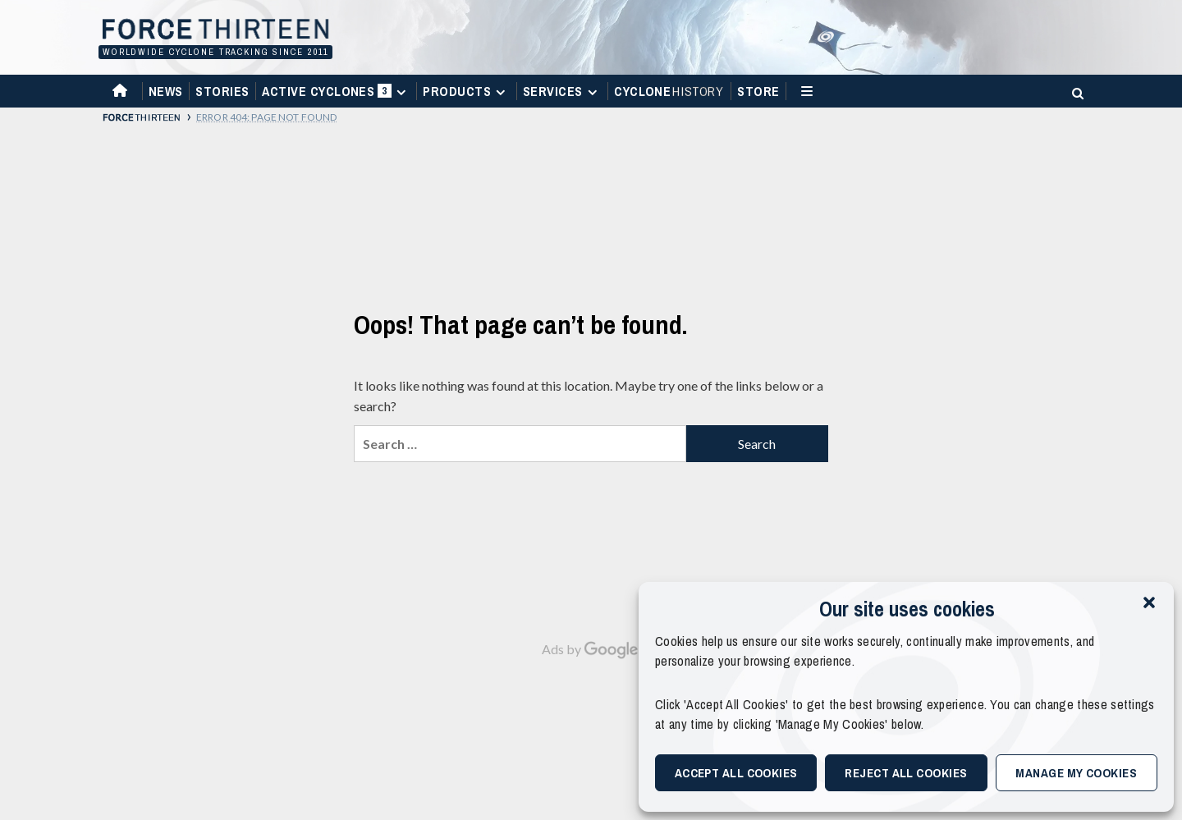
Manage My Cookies (1076, 772)
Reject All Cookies (906, 772)
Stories (222, 91)
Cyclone (669, 91)
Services (562, 91)
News (166, 91)
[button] (1149, 602)
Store (758, 91)
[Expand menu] (401, 92)
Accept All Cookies (736, 772)
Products (466, 91)
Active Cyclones (336, 95)
